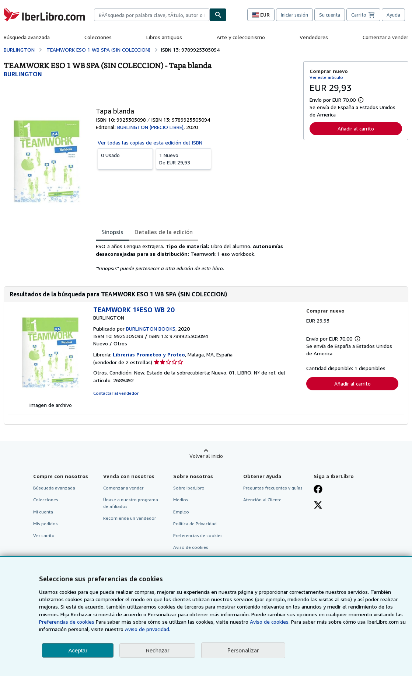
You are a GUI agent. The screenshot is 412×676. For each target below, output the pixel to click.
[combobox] (152, 14)
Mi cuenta (43, 512)
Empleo (181, 512)
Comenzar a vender (385, 37)
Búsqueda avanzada (27, 37)
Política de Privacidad (195, 523)
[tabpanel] (196, 257)
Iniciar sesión (294, 15)
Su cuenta (329, 15)
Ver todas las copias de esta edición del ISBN (150, 142)
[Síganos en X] (318, 506)
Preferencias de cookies (66, 621)
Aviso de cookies (190, 547)
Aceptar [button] (77, 650)
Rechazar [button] (157, 650)
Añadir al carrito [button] (356, 128)
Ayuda (393, 15)
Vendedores (314, 37)
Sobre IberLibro (189, 488)
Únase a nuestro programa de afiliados (130, 503)
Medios (180, 499)
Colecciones (98, 37)
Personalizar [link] (243, 650)
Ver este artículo (326, 77)
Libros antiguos (164, 37)
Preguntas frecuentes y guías (273, 488)
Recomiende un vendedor (129, 518)
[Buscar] (218, 14)
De (183, 158)
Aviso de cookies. (270, 621)
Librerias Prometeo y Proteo (149, 354)
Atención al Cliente (262, 499)
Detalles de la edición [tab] (164, 232)
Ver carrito (44, 535)
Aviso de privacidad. (147, 629)
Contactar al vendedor (116, 393)
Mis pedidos (45, 523)
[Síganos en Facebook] (318, 490)
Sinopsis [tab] (112, 232)
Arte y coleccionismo (241, 37)
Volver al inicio (206, 456)
